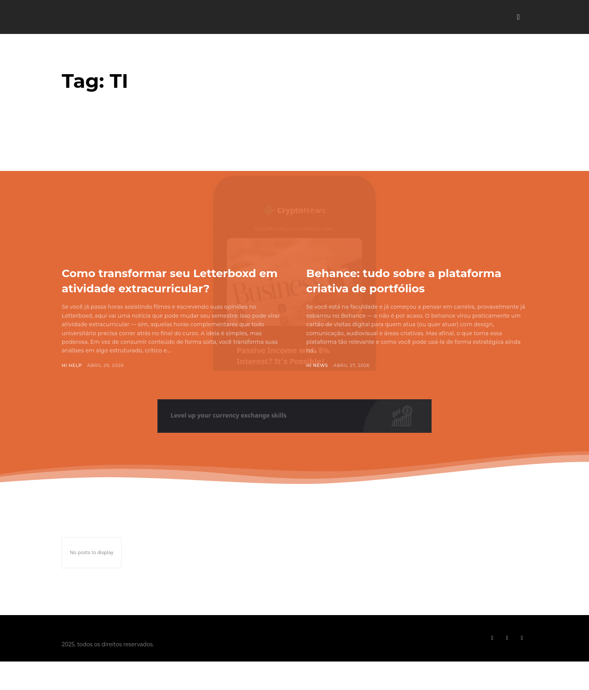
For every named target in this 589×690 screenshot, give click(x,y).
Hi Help (72, 380)
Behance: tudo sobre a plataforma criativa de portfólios (384, 287)
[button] (518, 17)
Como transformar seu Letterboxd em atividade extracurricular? (147, 287)
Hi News (317, 380)
